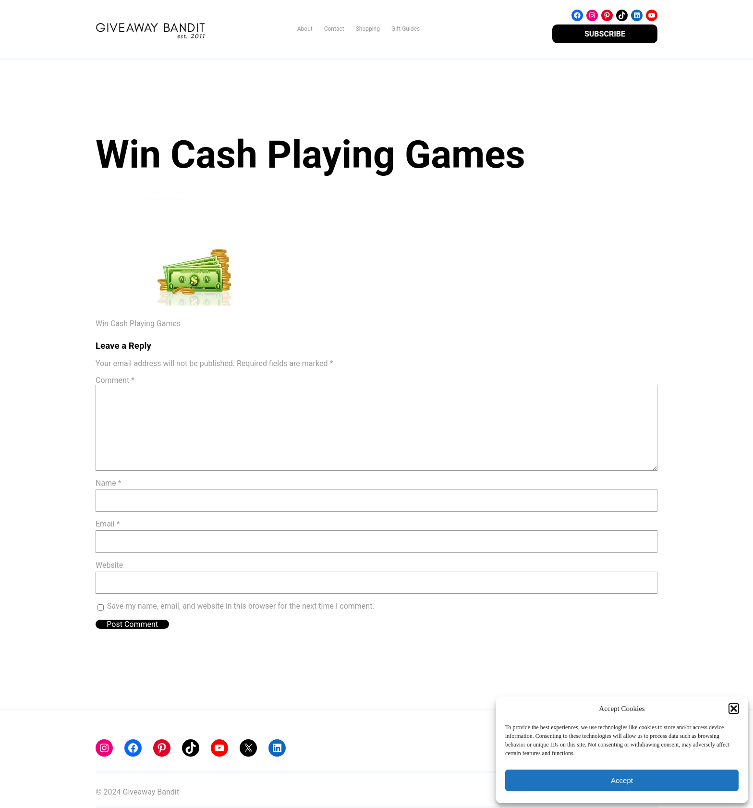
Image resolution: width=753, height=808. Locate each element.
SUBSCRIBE (604, 33)
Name (108, 483)
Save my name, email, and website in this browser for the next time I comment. (241, 606)
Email (108, 523)
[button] (734, 708)
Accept (622, 780)
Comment (115, 380)
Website (109, 565)
